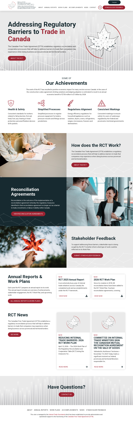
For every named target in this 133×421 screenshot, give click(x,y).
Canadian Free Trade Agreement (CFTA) (80, 417)
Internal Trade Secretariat (57, 414)
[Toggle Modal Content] (100, 7)
